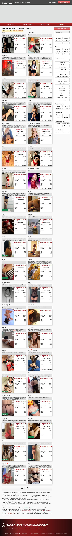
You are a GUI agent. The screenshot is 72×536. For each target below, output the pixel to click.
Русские (58, 125)
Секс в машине (62, 69)
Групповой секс (62, 67)
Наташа (30, 373)
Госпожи (62, 95)
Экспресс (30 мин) (44, 24)
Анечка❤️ (5, 463)
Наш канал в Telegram (18, 30)
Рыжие (58, 117)
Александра (6, 282)
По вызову (61, 24)
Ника (3, 32)
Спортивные (58, 108)
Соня (3, 237)
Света (30, 78)
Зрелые (66, 53)
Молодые (58, 49)
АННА (4, 350)
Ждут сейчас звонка (62, 28)
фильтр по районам (27, 507)
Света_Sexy (32, 146)
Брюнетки (66, 114)
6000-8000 (58, 42)
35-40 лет (58, 53)
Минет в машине (62, 71)
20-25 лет (66, 49)
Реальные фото (10, 24)
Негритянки (66, 123)
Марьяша (31, 305)
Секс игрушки (62, 83)
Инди (29, 237)
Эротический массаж (62, 81)
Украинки (66, 125)
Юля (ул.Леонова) (34, 123)
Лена (29, 191)
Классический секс (62, 60)
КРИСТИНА (31, 327)
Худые (58, 106)
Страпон (62, 93)
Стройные (66, 106)
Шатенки (66, 117)
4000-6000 (66, 40)
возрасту (42, 510)
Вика (29, 55)
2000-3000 (66, 38)
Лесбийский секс (62, 64)
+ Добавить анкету (64, 2)
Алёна (4, 78)
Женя (3, 373)
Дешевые (58, 38)
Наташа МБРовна (33, 168)
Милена (4, 191)
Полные (66, 108)
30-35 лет (66, 51)
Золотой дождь (62, 90)
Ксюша (30, 100)
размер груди (41, 512)
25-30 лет (58, 51)
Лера (3, 259)
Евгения (4, 418)
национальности (11, 513)
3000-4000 (58, 40)
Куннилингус (62, 78)
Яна (3, 146)
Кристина (31, 32)
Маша (4, 327)
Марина (4, 100)
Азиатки (58, 123)
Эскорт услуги (62, 85)
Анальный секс (62, 62)
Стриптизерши (62, 100)
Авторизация (53, 2)
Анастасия (5, 123)
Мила (3, 214)
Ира (29, 463)
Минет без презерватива (62, 76)
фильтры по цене (26, 510)
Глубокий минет (62, 74)
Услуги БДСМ (62, 88)
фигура (30, 512)
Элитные (66, 42)
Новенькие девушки (27, 24)
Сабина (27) (6, 305)
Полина (4, 55)
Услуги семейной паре (62, 97)
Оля (29, 282)
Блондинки (58, 114)
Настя (4, 168)
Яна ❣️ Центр (32, 350)
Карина (30, 259)
